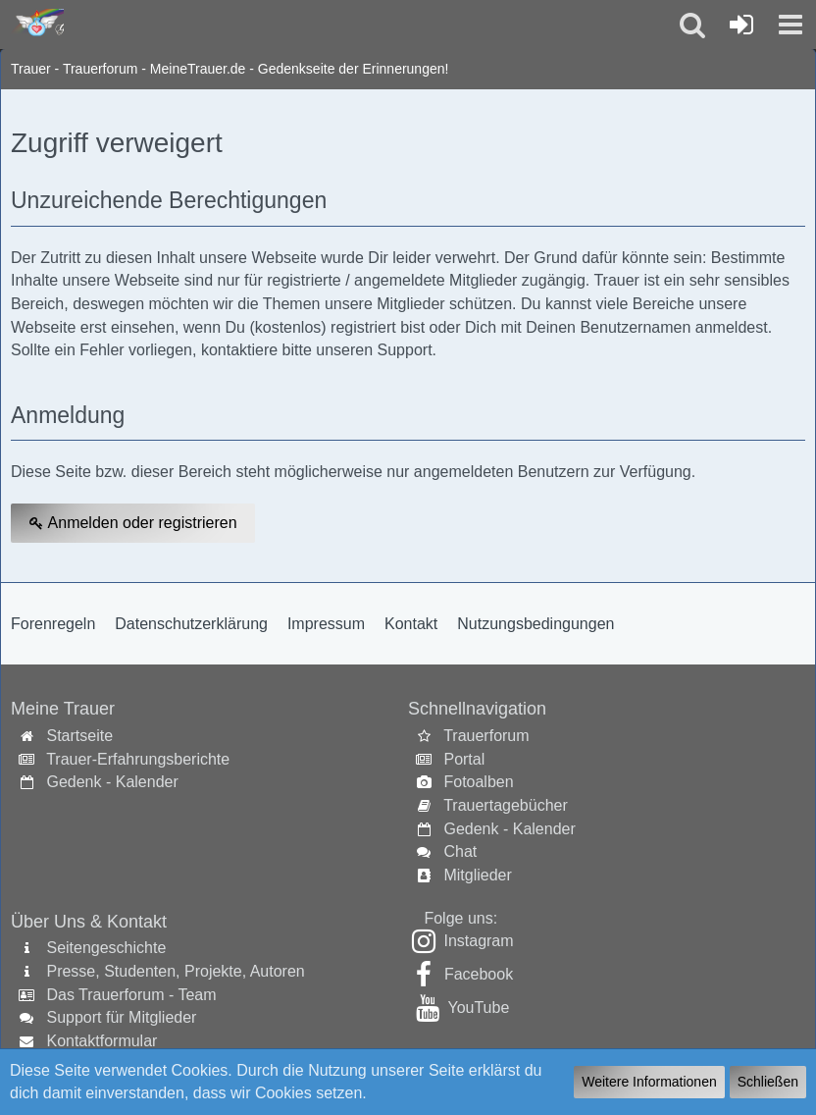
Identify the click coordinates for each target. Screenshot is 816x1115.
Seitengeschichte (106, 947)
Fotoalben (478, 781)
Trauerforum (486, 735)
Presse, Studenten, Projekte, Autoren (175, 971)
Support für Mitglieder (121, 1017)
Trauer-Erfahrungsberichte (138, 759)
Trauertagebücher (505, 805)
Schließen (768, 1081)
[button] (790, 24)
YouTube (478, 1007)
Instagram (478, 940)
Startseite (79, 735)
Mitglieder (477, 875)
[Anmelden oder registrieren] (741, 24)
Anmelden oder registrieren (132, 522)
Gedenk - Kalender (112, 781)
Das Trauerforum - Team (131, 994)
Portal (463, 759)
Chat (460, 851)
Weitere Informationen (649, 1081)
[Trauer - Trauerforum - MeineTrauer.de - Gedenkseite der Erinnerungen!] (37, 23)
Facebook (478, 974)
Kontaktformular (101, 1041)
